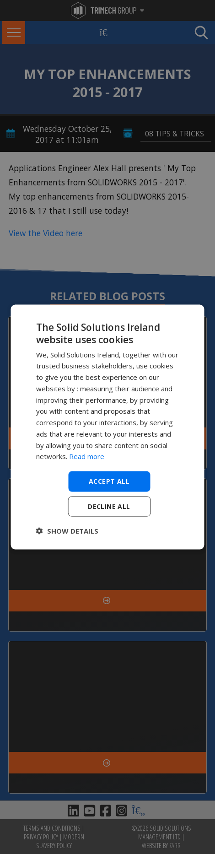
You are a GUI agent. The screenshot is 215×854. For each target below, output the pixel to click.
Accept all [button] (109, 481)
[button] (67, 530)
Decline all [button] (109, 506)
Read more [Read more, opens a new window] (86, 456)
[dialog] (107, 427)
